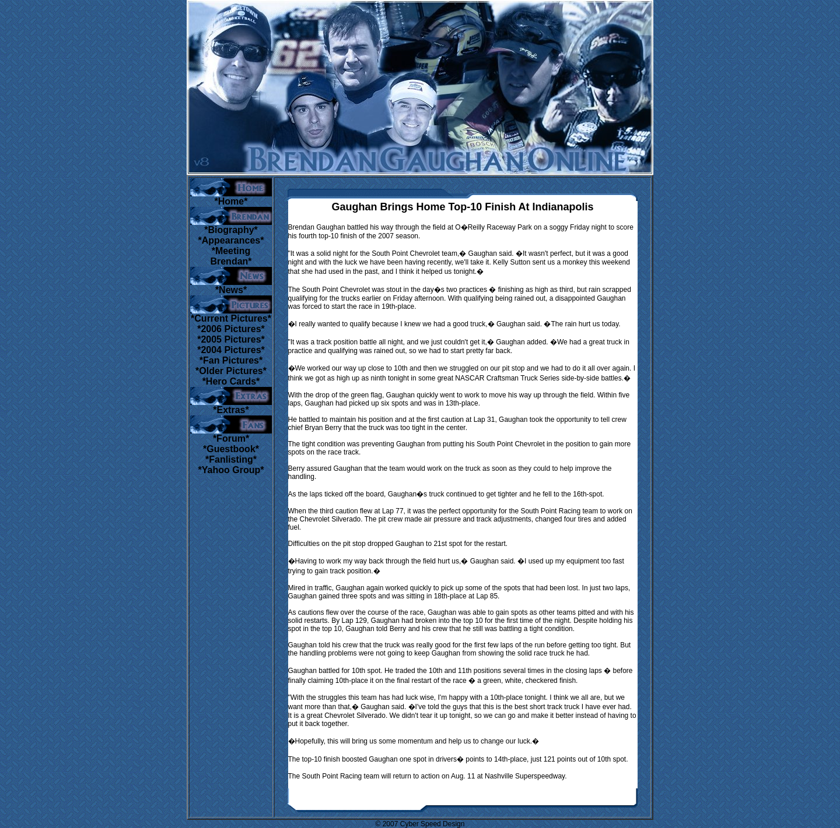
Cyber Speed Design (432, 824)
